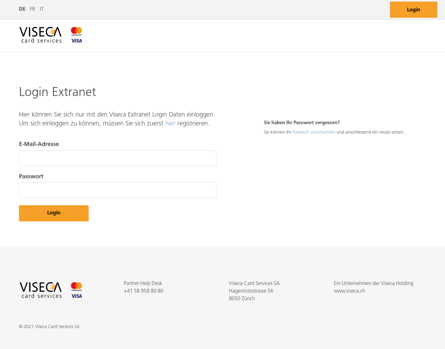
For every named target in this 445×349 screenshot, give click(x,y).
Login (413, 10)
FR (32, 9)
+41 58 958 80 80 (143, 291)
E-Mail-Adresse (39, 145)
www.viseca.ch (349, 291)
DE (22, 9)
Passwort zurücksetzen (314, 132)
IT (42, 9)
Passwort (31, 177)
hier (170, 124)
